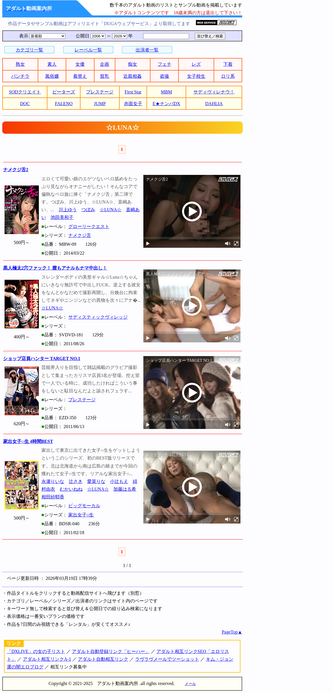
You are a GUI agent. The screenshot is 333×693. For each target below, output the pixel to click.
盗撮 (164, 76)
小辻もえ (119, 481)
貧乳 (104, 76)
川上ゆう (68, 209)
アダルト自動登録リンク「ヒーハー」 (111, 651)
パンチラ (20, 76)
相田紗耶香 (52, 496)
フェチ (164, 64)
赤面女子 (133, 103)
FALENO (64, 103)
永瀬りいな (52, 481)
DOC (25, 103)
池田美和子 (62, 217)
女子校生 (196, 76)
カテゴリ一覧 (29, 49)
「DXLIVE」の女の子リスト (36, 651)
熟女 (20, 64)
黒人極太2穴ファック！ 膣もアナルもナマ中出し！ (55, 267)
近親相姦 (132, 76)
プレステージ (99, 91)
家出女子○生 (81, 514)
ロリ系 (228, 76)
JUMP (100, 103)
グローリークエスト (88, 226)
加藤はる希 (124, 489)
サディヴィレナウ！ (213, 91)
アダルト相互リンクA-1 (47, 659)
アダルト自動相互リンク (103, 659)
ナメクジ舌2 (15, 169)
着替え (80, 76)
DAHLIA (214, 103)
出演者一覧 (147, 49)
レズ (196, 64)
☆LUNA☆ (110, 209)
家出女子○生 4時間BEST (28, 441)
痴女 (132, 64)
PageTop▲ (232, 632)
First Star (133, 91)
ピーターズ (63, 91)
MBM (166, 91)
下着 (227, 64)
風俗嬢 (52, 76)
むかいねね (71, 489)
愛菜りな (96, 481)
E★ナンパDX (166, 103)
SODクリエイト (25, 91)
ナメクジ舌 (79, 235)
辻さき (76, 481)
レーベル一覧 (88, 49)
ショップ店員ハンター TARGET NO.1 (41, 358)
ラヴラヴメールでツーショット (167, 659)
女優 (80, 64)
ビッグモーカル (84, 505)
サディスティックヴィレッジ (98, 317)
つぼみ (88, 209)
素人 (52, 64)
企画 (104, 64)
